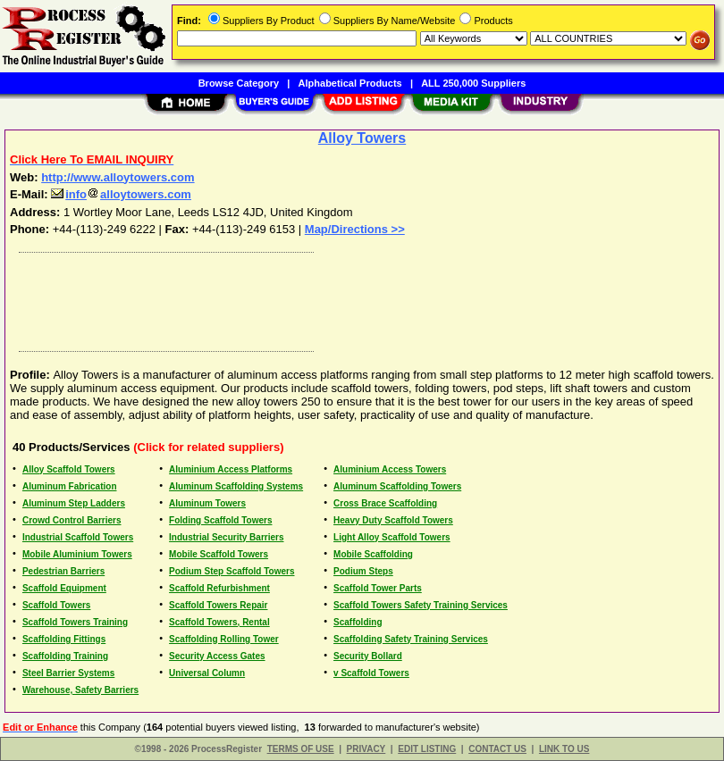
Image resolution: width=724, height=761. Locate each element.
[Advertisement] (358, 297)
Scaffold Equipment (64, 588)
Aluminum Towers (207, 503)
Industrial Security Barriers (226, 537)
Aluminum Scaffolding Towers (397, 486)
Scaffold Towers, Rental (219, 622)
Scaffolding (357, 622)
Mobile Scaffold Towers (218, 554)
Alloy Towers (362, 138)
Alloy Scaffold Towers (68, 469)
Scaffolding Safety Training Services (410, 639)
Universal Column (207, 673)
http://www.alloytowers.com (117, 177)
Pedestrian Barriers (63, 571)
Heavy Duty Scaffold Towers (393, 520)
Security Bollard (367, 656)
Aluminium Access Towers (389, 469)
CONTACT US (497, 749)
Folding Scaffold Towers (220, 520)
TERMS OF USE (300, 749)
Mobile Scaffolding (373, 554)
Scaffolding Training (65, 656)
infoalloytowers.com (121, 194)
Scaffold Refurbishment (219, 588)
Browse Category (238, 83)
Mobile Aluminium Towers (77, 554)
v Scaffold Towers (371, 673)
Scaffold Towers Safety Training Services (420, 605)
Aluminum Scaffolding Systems (236, 486)
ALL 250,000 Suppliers (473, 83)
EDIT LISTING (427, 749)
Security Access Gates (217, 656)
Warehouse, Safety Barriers (80, 690)
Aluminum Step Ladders (73, 503)
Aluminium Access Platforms (230, 469)
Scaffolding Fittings (63, 639)
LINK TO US (564, 749)
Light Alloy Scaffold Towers (391, 537)
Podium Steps (363, 571)
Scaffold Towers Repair (218, 605)
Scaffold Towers (56, 605)
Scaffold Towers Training (75, 622)
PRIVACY (366, 749)
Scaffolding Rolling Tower (224, 639)
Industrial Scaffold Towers (77, 537)
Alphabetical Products (350, 83)
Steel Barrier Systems (68, 673)
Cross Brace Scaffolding (385, 503)
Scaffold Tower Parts (377, 588)
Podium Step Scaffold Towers (231, 571)
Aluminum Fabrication (69, 486)
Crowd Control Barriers (72, 520)
